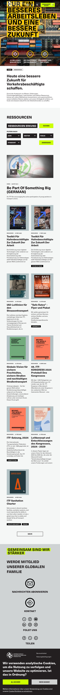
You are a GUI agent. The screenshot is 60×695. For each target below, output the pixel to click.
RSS (36, 624)
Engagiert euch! (46, 5)
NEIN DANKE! (44, 682)
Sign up (30, 584)
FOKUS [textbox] (42, 136)
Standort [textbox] (12, 143)
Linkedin (24, 624)
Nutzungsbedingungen (43, 657)
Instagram (30, 624)
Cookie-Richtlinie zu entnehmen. (20, 691)
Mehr (30, 534)
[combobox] (14, 135)
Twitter (24, 619)
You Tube (36, 619)
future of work (37, 266)
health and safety (14, 524)
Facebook (30, 619)
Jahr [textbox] (10, 136)
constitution (12, 460)
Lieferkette (36, 326)
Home (9, 69)
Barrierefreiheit (41, 653)
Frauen (25, 524)
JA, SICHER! (15, 682)
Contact (30, 603)
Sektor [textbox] (27, 136)
